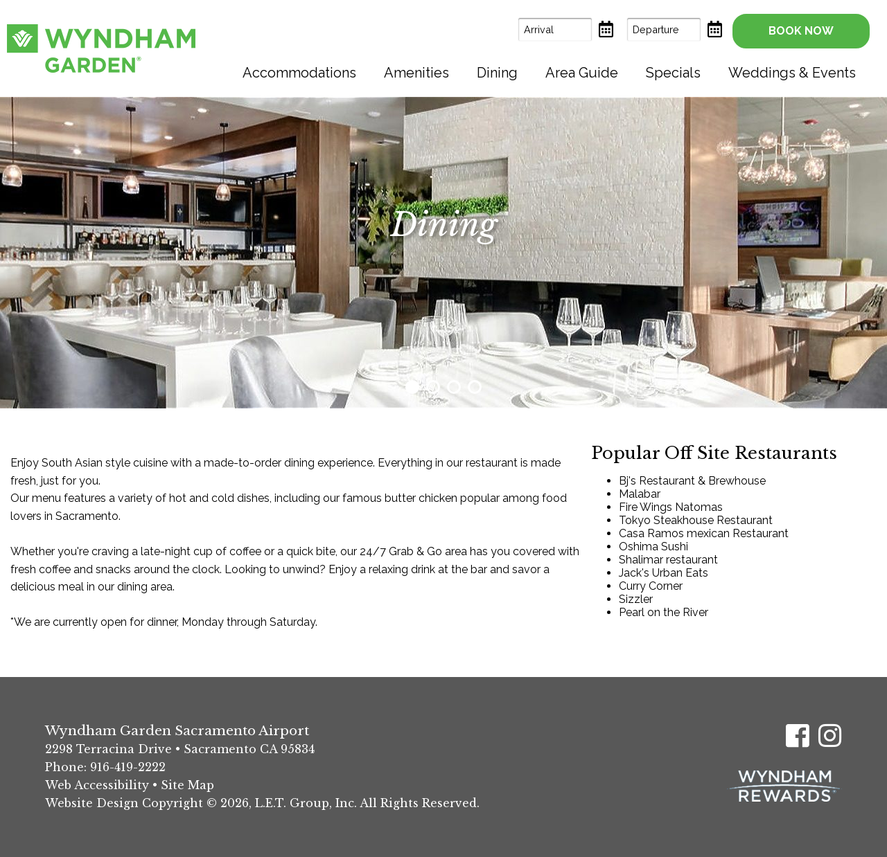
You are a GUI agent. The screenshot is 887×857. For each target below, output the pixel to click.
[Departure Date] (663, 29)
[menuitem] (299, 73)
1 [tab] (412, 387)
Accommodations (299, 72)
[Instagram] (830, 735)
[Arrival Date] (555, 29)
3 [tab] (454, 387)
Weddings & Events (792, 72)
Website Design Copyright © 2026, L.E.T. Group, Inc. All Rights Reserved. (262, 803)
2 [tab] (433, 387)
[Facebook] (797, 735)
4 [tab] (475, 387)
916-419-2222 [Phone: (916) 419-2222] (128, 767)
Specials (673, 72)
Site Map (187, 785)
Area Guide (581, 72)
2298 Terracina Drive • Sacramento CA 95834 (180, 749)
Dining (497, 72)
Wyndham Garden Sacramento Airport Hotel (101, 48)
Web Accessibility (97, 785)
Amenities (416, 72)
